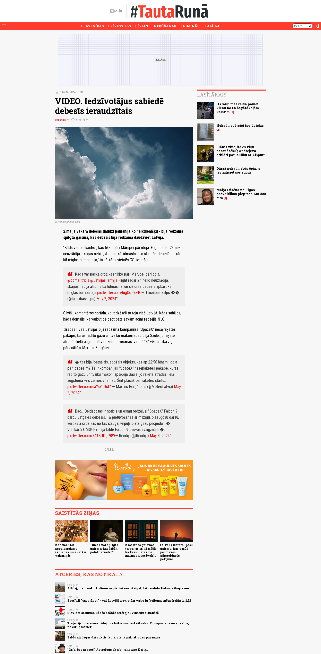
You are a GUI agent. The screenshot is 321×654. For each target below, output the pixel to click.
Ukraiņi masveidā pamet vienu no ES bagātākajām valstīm (237, 108)
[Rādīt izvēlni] (4, 26)
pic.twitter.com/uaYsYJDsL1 (89, 386)
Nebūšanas (165, 26)
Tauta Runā (69, 92)
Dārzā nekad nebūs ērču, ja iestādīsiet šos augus (238, 170)
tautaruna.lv (62, 119)
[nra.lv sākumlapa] (116, 11)
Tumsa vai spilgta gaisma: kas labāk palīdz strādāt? (104, 548)
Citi (81, 92)
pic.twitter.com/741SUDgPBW (91, 435)
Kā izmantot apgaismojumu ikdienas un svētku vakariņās (70, 550)
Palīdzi (212, 26)
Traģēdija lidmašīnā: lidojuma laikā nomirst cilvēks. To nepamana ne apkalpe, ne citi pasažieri (128, 625)
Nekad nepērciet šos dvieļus (240, 125)
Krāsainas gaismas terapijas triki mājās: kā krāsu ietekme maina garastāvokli (141, 550)
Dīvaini (142, 26)
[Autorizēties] (317, 26)
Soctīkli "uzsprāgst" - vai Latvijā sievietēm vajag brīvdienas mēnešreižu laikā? (129, 600)
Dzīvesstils (119, 26)
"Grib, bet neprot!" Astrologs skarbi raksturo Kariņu (107, 650)
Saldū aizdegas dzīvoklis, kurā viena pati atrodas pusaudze (113, 637)
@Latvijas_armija (103, 280)
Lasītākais (211, 94)
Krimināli (190, 26)
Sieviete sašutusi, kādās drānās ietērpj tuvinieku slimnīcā (113, 613)
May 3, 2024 (160, 435)
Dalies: (109, 449)
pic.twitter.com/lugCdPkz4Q (119, 292)
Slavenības (92, 26)
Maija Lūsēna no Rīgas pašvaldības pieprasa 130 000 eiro (241, 194)
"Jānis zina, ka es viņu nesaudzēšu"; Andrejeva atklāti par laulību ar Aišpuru (241, 151)
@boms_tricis (78, 280)
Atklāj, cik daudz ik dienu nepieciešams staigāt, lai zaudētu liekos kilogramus (128, 588)
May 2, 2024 (106, 298)
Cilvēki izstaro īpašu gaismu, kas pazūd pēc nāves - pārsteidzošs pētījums (176, 552)
